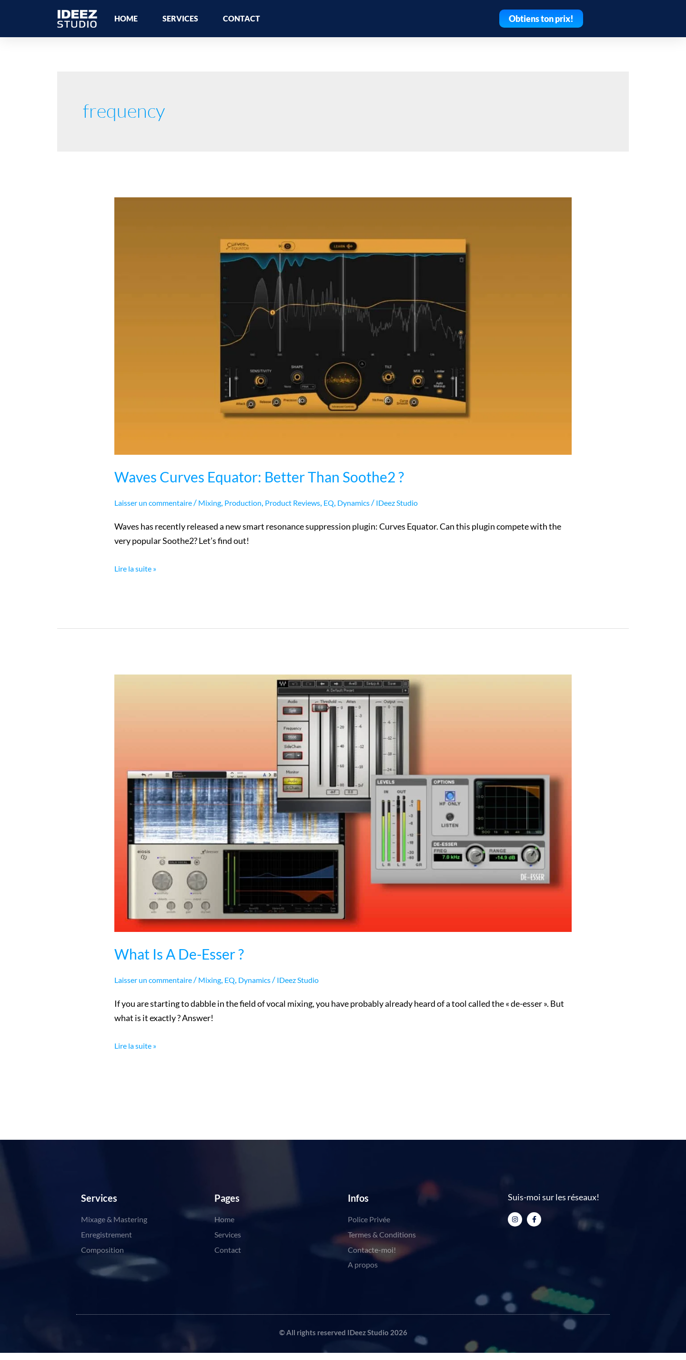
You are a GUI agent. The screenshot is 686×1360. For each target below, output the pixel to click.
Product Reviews (314, 502)
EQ (355, 502)
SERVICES (180, 18)
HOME (126, 18)
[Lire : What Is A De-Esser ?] (343, 802)
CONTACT (241, 18)
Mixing (222, 502)
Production (259, 502)
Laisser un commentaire (158, 502)
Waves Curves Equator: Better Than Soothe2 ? (259, 476)
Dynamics (382, 502)
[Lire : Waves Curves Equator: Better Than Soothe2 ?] (343, 325)
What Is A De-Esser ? (179, 953)
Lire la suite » (138, 567)
